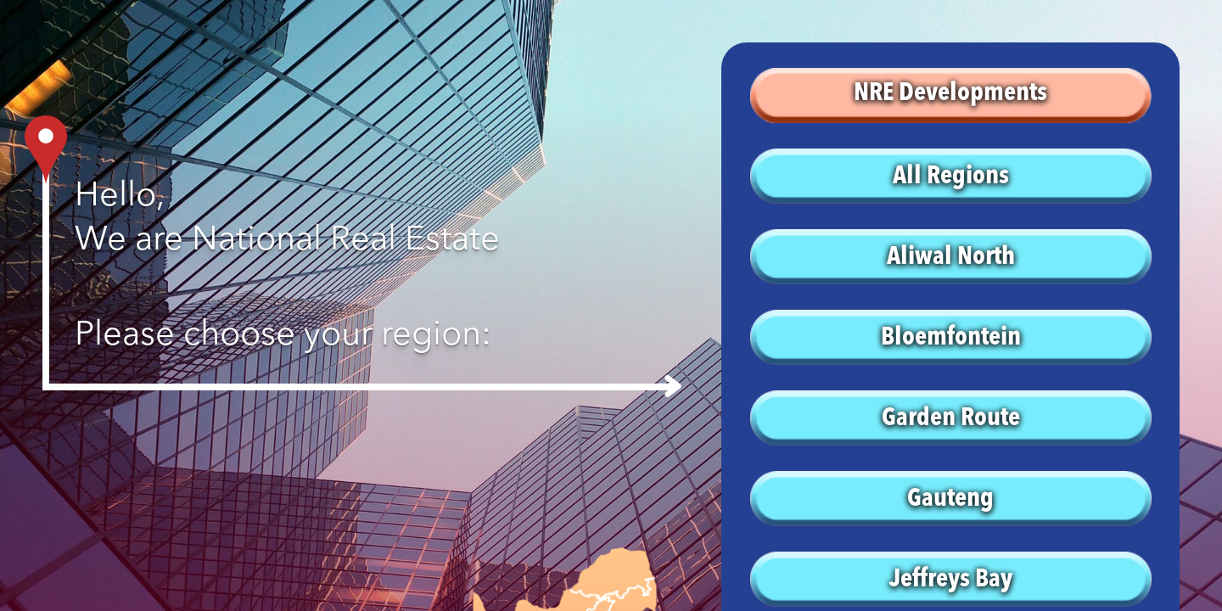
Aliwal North (951, 257)
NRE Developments (950, 93)
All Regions (951, 176)
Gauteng (950, 499)
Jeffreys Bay (950, 579)
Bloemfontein (951, 337)
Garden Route (951, 418)
